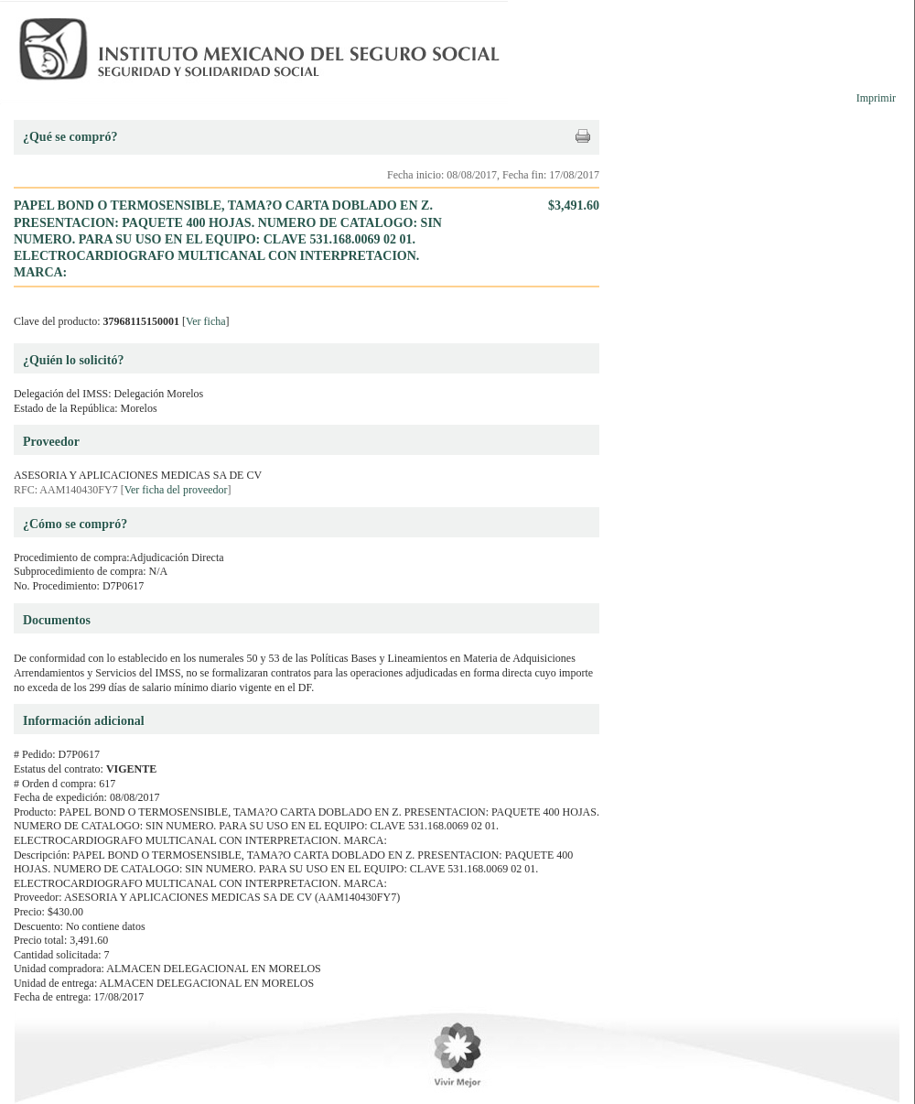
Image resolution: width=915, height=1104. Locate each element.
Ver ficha (206, 321)
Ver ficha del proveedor (176, 489)
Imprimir (876, 98)
